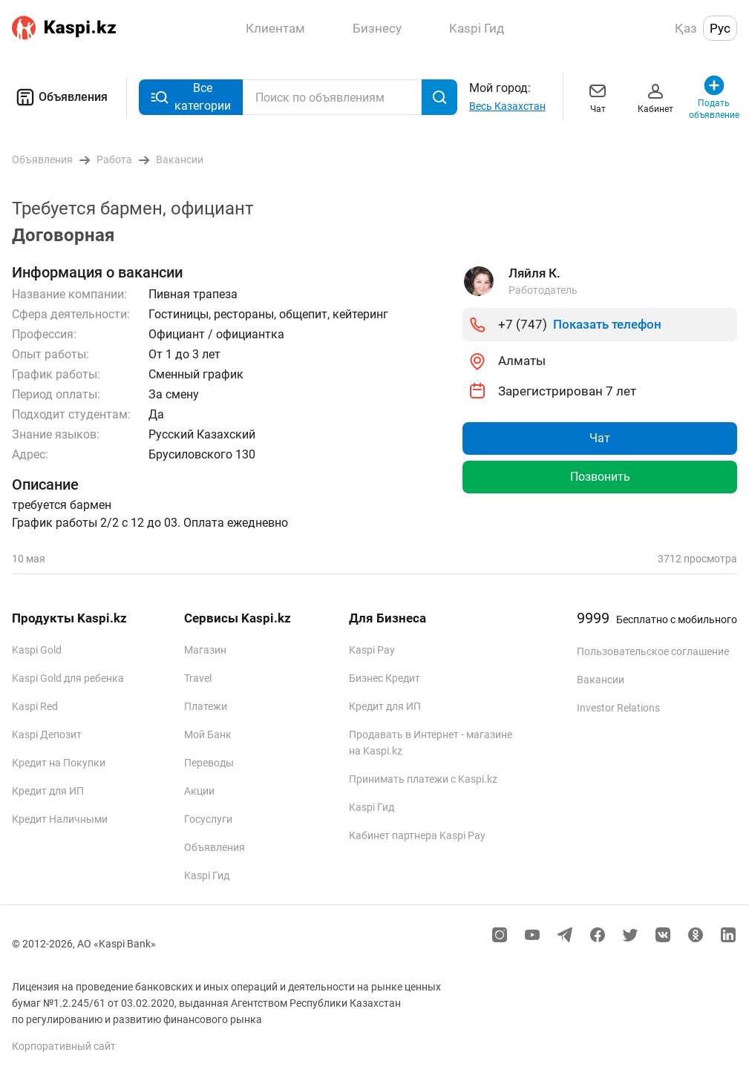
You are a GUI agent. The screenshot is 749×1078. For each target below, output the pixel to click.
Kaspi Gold (37, 650)
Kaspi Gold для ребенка (68, 678)
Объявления (60, 97)
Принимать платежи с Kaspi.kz (423, 779)
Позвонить (600, 477)
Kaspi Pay (372, 650)
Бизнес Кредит (384, 678)
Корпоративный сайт (64, 1046)
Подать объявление (714, 96)
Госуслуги (208, 819)
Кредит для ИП (48, 791)
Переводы (209, 763)
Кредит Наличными (60, 819)
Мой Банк (208, 734)
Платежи (205, 706)
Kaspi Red (35, 706)
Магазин (205, 650)
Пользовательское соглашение (653, 651)
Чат (597, 96)
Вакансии (600, 680)
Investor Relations (618, 708)
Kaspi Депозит (47, 734)
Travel (198, 678)
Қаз (686, 28)
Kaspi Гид (206, 875)
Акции (199, 791)
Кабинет (655, 96)
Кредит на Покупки (58, 763)
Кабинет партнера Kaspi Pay (417, 835)
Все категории (191, 97)
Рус (720, 28)
